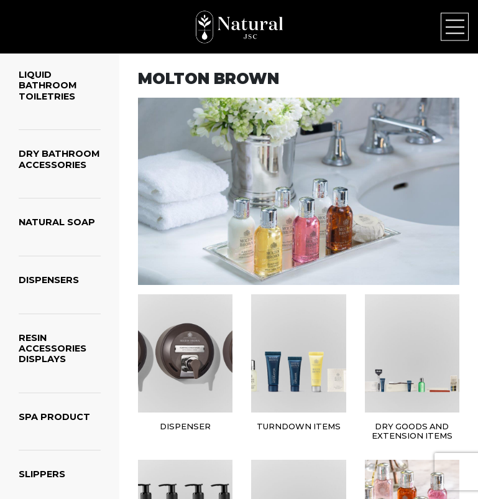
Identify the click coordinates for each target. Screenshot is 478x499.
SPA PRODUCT (54, 416)
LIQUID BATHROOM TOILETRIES (48, 85)
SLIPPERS (42, 474)
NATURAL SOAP (57, 222)
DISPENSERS (49, 280)
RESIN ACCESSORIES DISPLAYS (52, 348)
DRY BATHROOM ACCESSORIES (59, 159)
